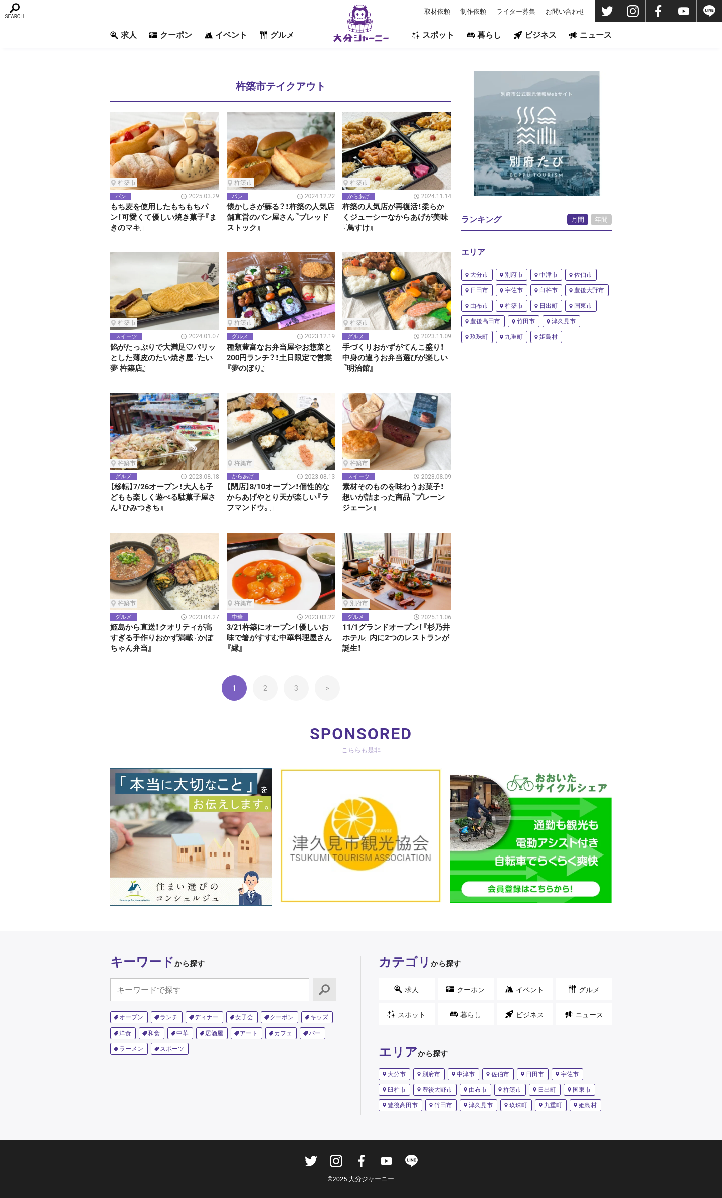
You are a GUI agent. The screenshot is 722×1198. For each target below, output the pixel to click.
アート (249, 1033)
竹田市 (526, 321)
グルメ (277, 35)
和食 (154, 1033)
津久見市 (564, 321)
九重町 (514, 336)
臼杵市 (548, 290)
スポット (433, 35)
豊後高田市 (485, 321)
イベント (226, 35)
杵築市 (514, 305)
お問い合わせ (565, 11)
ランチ (169, 1017)
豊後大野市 (589, 290)
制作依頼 (473, 11)
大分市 (479, 274)
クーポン (170, 35)
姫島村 (548, 336)
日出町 (548, 305)
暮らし (484, 35)
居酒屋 (214, 1033)
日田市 (479, 290)
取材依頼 (437, 11)
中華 (182, 1033)
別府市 (514, 274)
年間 (601, 219)
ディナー (207, 1017)
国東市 (583, 305)
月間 (577, 219)
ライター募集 (515, 11)
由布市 (479, 305)
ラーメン (131, 1048)
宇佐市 (514, 290)
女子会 (244, 1017)
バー (315, 1033)
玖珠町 (479, 336)
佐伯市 (583, 274)
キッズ (319, 1017)
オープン (131, 1017)
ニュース (590, 35)
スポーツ (172, 1048)
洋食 (125, 1033)
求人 (123, 35)
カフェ (283, 1033)
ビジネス (535, 35)
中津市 (548, 274)
